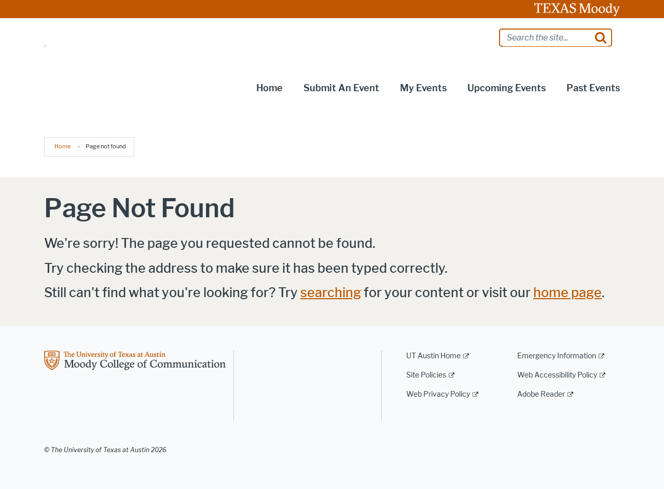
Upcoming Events (506, 88)
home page (567, 293)
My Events (423, 88)
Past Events (593, 88)
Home (269, 88)
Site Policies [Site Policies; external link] (426, 375)
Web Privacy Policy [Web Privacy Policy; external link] (438, 394)
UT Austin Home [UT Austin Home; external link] (433, 356)
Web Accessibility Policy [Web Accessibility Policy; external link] (557, 375)
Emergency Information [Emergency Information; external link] (556, 356)
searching (330, 293)
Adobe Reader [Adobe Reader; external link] (541, 394)
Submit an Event (341, 88)
